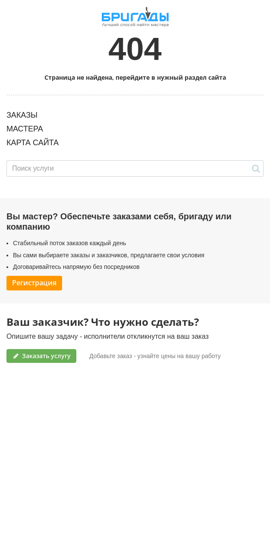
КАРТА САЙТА (32, 142)
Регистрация (34, 282)
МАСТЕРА (24, 129)
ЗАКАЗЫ (22, 115)
